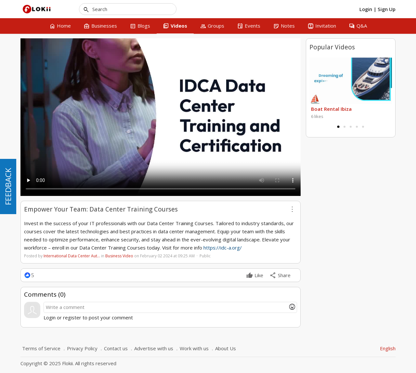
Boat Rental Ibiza (331, 109)
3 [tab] (350, 126)
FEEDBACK (8, 186)
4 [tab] (356, 126)
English (388, 348)
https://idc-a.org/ (222, 247)
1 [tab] (338, 126)
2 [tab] (344, 126)
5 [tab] (363, 126)
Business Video (119, 256)
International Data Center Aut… (72, 256)
